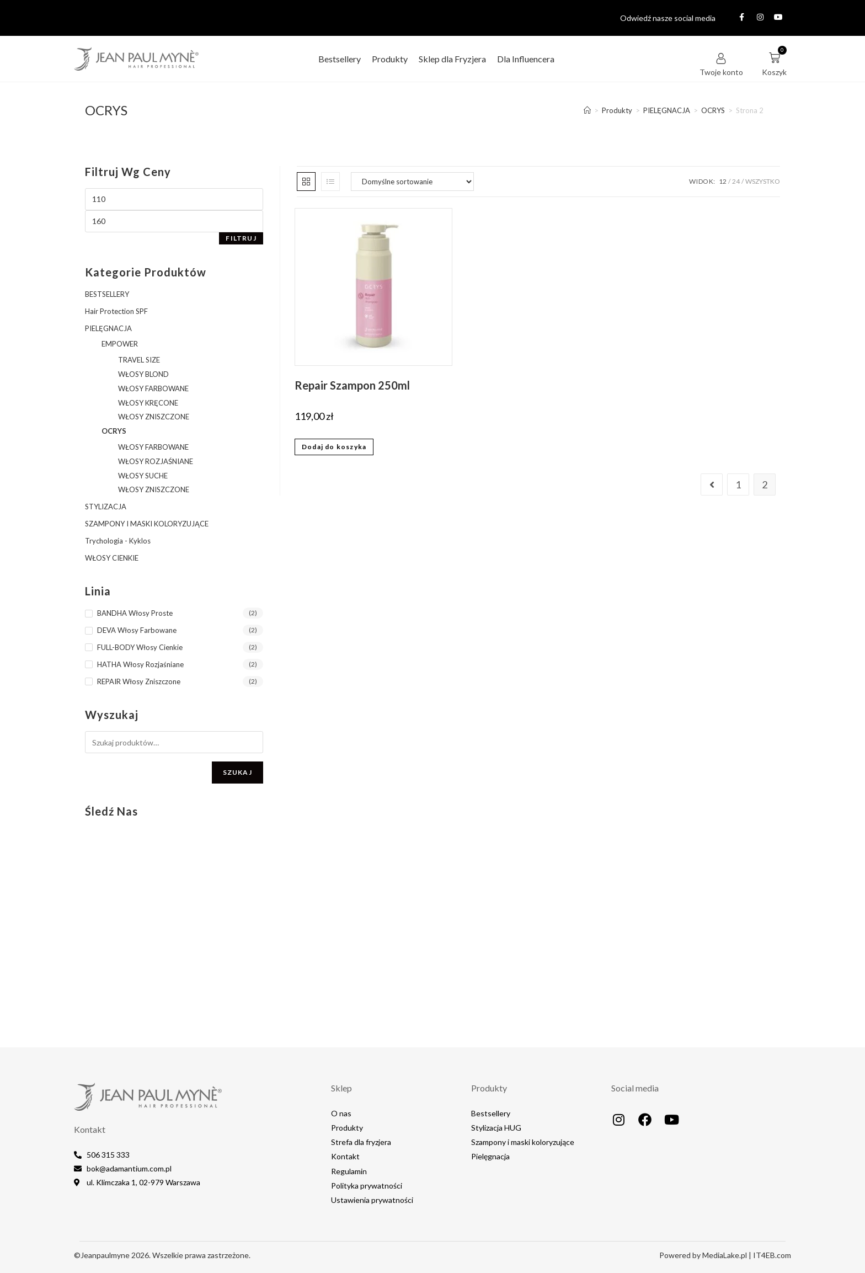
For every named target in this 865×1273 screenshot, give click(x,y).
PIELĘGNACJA (108, 328)
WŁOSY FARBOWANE (153, 388)
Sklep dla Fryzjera (452, 59)
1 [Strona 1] (738, 484)
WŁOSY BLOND (143, 374)
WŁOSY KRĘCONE (148, 402)
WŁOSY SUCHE (143, 475)
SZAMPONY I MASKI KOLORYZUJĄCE (147, 523)
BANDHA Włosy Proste (135, 613)
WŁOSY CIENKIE (111, 557)
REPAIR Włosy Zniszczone (138, 681)
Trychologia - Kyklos (118, 540)
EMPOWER (120, 343)
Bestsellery (339, 59)
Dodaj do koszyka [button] (334, 447)
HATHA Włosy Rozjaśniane (140, 664)
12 (723, 181)
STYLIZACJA (105, 506)
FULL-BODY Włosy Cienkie (140, 647)
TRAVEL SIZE (139, 359)
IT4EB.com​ (772, 1255)
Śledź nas (111, 811)
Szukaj (237, 772)
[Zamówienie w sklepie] (412, 181)
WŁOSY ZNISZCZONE (153, 416)
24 (736, 181)
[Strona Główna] (587, 110)
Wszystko (762, 181)
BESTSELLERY (107, 294)
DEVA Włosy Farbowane (137, 630)
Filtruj (241, 238)
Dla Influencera (525, 59)
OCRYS (114, 431)
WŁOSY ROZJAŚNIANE (155, 461)
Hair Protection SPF (116, 311)
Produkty (390, 59)
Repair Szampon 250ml (352, 385)
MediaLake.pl (724, 1255)
